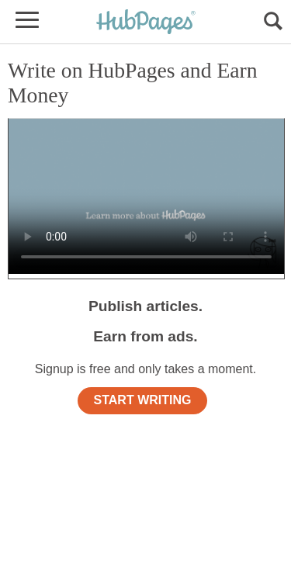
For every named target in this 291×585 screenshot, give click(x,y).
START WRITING (143, 400)
